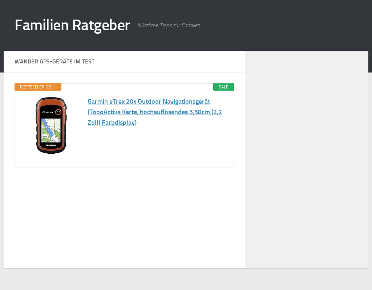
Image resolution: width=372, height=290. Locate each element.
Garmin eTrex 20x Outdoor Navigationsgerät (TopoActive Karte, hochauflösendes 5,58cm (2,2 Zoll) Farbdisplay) (155, 112)
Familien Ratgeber (72, 25)
